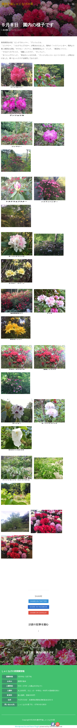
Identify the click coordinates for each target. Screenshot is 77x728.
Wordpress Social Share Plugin (27, 726)
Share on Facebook (38, 607)
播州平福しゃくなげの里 (17, 4)
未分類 (5, 30)
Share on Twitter (38, 601)
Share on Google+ (38, 613)
